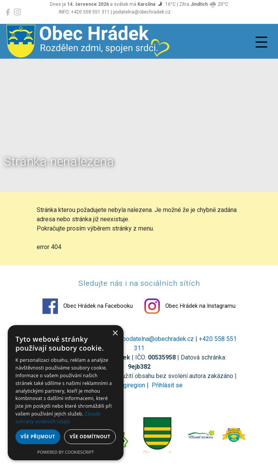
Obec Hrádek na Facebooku (87, 306)
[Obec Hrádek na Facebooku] (8, 12)
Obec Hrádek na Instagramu (190, 306)
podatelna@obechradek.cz (158, 339)
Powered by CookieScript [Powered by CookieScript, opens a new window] (65, 452)
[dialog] (66, 392)
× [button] (115, 333)
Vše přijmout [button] (37, 436)
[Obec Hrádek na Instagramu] (17, 12)
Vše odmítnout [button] (90, 436)
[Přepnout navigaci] (261, 42)
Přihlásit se (166, 385)
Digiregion (131, 385)
